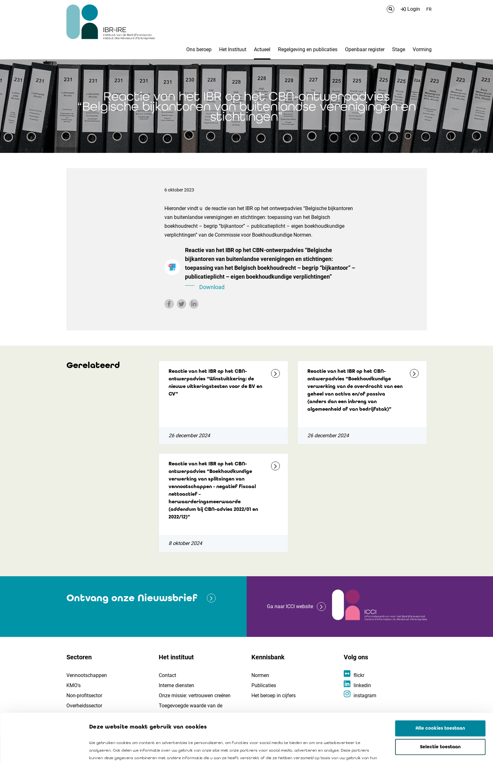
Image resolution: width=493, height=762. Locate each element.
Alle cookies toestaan (440, 683)
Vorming (422, 49)
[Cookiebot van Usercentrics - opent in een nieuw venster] (41, 749)
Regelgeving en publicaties (307, 49)
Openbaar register (365, 49)
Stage (398, 49)
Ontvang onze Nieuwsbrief (131, 598)
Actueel (262, 49)
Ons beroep (199, 49)
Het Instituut (232, 49)
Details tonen (360, 750)
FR (429, 9)
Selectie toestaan (440, 702)
